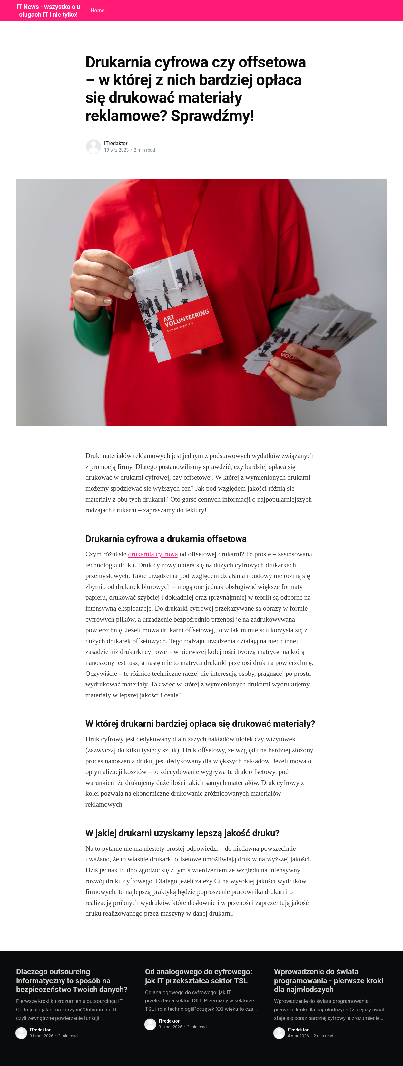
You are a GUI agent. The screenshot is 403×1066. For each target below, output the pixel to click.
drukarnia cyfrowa (153, 554)
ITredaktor (115, 143)
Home (97, 10)
